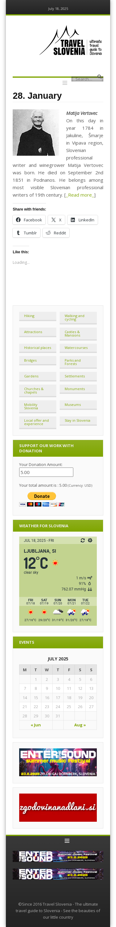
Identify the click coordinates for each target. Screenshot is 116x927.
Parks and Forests (73, 362)
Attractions (33, 331)
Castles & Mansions (72, 333)
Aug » (80, 725)
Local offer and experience (36, 422)
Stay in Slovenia (77, 420)
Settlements (75, 376)
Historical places (37, 347)
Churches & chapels (34, 390)
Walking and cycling (74, 317)
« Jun (36, 725)
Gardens (31, 376)
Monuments (75, 388)
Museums (73, 404)
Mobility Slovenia (31, 406)
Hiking (29, 315)
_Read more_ (80, 195)
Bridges (30, 360)
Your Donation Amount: (40, 464)
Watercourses (76, 347)
